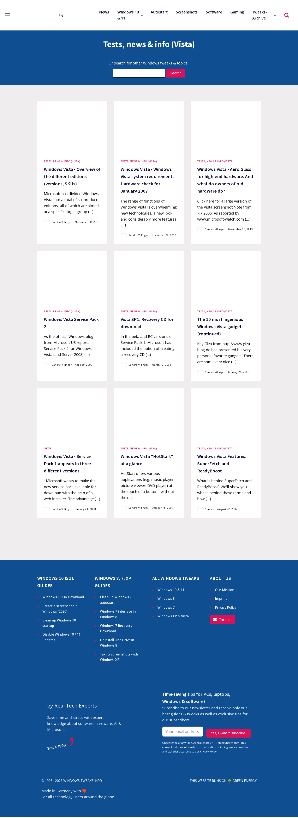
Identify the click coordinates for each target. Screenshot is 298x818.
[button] (222, 620)
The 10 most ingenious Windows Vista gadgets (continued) (220, 327)
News (104, 12)
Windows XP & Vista (173, 617)
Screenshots (187, 12)
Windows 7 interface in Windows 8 (118, 615)
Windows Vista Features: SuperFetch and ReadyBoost (221, 464)
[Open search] (287, 15)
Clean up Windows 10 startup (59, 624)
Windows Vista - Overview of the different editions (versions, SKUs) (72, 176)
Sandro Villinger (62, 222)
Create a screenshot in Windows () (60, 610)
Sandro (209, 510)
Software (214, 12)
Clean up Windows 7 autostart (116, 601)
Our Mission (224, 591)
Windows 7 (166, 608)
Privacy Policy (225, 608)
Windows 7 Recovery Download (116, 629)
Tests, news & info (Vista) (62, 162)
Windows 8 (166, 599)
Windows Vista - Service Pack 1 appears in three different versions (67, 464)
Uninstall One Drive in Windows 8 (117, 644)
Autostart (159, 12)
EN (61, 15)
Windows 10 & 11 (128, 15)
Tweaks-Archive (259, 15)
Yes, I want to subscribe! (228, 733)
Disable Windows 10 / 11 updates (61, 638)
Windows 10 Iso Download (63, 598)
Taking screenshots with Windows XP (119, 658)
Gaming (237, 12)
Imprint (221, 599)
